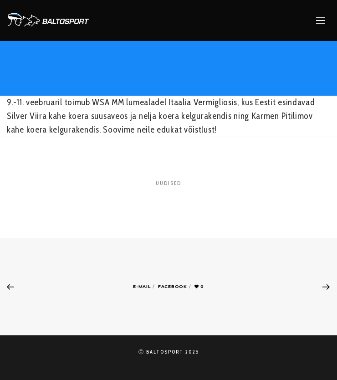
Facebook (172, 286)
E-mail (141, 286)
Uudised (168, 183)
